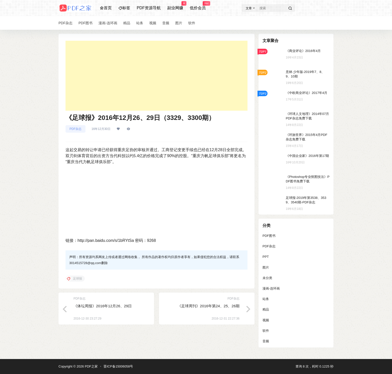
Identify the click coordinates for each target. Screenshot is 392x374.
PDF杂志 (76, 129)
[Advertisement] (157, 76)
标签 (124, 8)
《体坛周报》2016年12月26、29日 (103, 306)
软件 (265, 331)
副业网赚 (175, 5)
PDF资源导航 (149, 8)
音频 (265, 341)
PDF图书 (269, 236)
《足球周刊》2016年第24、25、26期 (209, 306)
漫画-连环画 (271, 288)
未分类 (267, 278)
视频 (265, 320)
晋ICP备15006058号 (118, 366)
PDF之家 (91, 366)
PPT (265, 257)
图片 (265, 267)
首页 (106, 8)
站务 (265, 299)
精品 (265, 309)
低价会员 (198, 5)
